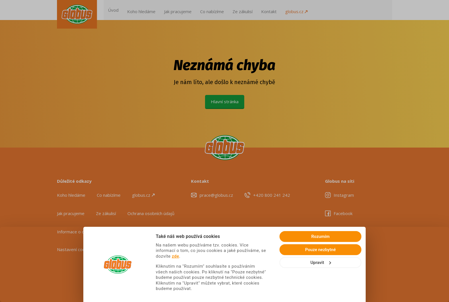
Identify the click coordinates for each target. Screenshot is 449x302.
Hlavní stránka (225, 101)
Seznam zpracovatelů (129, 232)
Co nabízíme (225, 10)
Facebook (343, 213)
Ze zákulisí (256, 10)
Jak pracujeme (191, 10)
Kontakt (282, 10)
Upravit (401, 277)
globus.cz (310, 10)
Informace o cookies (77, 232)
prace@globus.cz (216, 195)
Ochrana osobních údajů (150, 213)
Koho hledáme (155, 10)
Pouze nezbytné (401, 264)
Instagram (344, 195)
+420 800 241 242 (271, 195)
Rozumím (401, 251)
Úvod (126, 10)
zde (300, 260)
